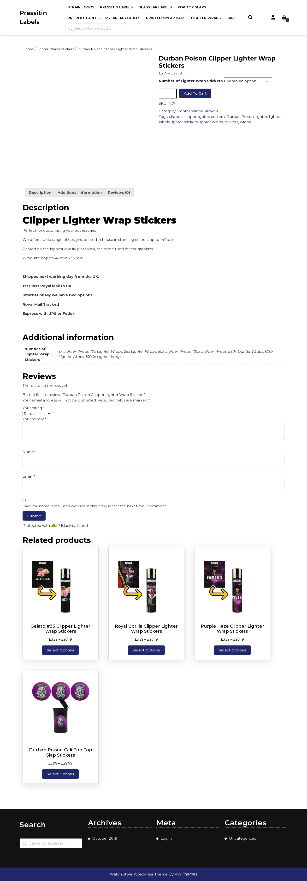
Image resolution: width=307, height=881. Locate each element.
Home (28, 49)
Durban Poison (240, 116)
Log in (166, 838)
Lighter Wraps (206, 18)
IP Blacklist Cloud (72, 525)
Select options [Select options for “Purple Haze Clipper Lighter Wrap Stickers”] (232, 650)
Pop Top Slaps (191, 7)
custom (218, 116)
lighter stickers (184, 122)
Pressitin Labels (116, 7)
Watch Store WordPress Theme (139, 874)
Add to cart (195, 93)
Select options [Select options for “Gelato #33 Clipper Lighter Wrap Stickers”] (60, 650)
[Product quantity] (168, 93)
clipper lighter (196, 116)
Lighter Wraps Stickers (55, 49)
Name (30, 452)
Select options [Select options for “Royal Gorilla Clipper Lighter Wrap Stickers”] (146, 650)
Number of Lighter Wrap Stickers (191, 81)
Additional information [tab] (80, 192)
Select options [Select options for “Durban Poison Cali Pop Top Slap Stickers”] (60, 774)
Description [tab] (40, 192)
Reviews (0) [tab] (119, 192)
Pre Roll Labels (84, 18)
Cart (231, 18)
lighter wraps (211, 122)
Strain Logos (81, 7)
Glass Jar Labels (155, 7)
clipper (175, 116)
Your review (34, 419)
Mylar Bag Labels (122, 18)
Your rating (34, 408)
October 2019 (104, 838)
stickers (231, 122)
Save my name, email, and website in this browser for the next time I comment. (95, 506)
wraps (245, 122)
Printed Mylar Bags (165, 18)
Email (29, 476)
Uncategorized (242, 838)
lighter (261, 116)
